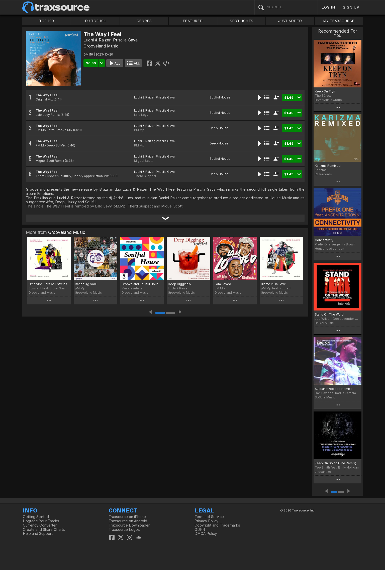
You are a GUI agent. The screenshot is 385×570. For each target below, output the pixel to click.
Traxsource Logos (124, 529)
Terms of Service (209, 516)
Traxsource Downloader (129, 525)
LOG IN (328, 7)
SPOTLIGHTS (241, 21)
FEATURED (193, 21)
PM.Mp (139, 130)
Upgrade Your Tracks (41, 521)
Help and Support (38, 533)
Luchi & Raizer (97, 39)
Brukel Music (324, 323)
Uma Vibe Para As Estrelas (48, 284)
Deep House (219, 128)
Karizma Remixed (328, 166)
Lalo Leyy (141, 115)
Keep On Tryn (325, 91)
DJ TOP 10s (95, 21)
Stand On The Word (329, 314)
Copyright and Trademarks (217, 525)
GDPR (200, 529)
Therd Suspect (145, 176)
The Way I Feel (47, 95)
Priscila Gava (125, 39)
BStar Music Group (328, 100)
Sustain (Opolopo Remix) (333, 389)
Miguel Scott (143, 161)
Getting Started (36, 516)
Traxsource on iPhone (127, 516)
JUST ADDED (290, 21)
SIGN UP (351, 7)
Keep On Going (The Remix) (335, 463)
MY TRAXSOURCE (338, 21)
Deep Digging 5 (179, 284)
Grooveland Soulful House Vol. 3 (142, 284)
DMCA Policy (206, 533)
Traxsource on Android (128, 521)
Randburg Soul (86, 284)
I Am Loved (223, 284)
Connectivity (324, 240)
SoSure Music (325, 397)
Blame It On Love (273, 284)
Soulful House (220, 97)
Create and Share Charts (44, 529)
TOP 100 (46, 21)
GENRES (144, 21)
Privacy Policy (206, 521)
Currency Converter (40, 525)
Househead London (329, 248)
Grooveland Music (100, 45)
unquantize (323, 472)
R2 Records (323, 174)
